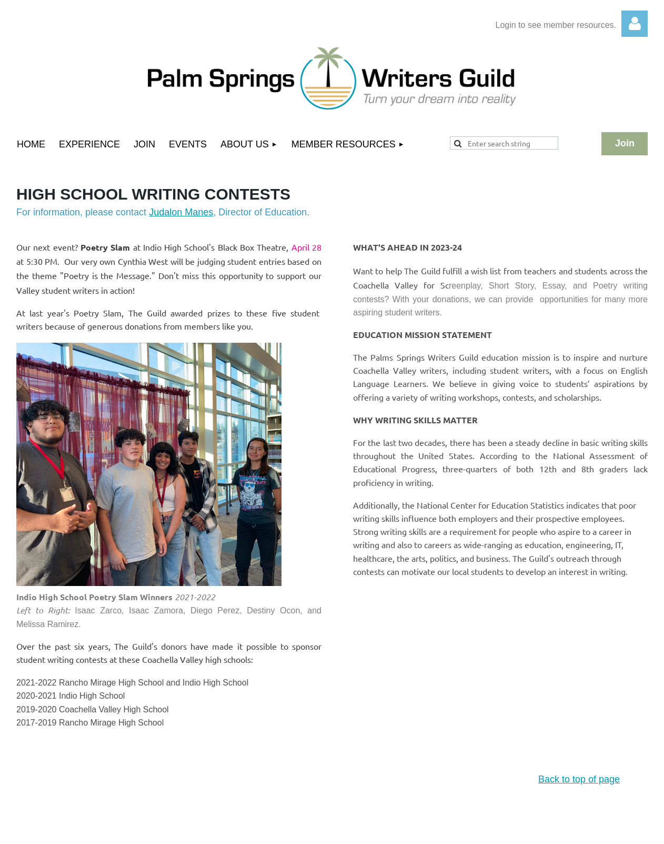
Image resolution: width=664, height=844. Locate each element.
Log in (634, 24)
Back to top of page (579, 779)
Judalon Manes (181, 212)
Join (625, 143)
